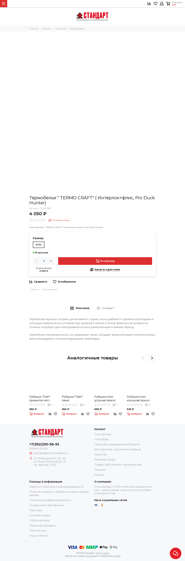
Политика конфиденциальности (50, 500)
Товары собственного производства (118, 464)
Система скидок (39, 515)
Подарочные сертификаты (46, 505)
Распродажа (50, 289)
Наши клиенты (38, 535)
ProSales (89, 555)
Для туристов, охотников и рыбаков (117, 449)
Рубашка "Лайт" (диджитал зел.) (39, 398)
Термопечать (37, 530)
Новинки (100, 469)
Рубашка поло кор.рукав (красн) (138, 398)
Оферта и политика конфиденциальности (56, 486)
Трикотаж (100, 454)
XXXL (39, 244)
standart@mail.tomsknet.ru (51, 453)
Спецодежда (102, 434)
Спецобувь (101, 439)
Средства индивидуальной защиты (117, 444)
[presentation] (143, 358)
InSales (117, 555)
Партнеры (35, 510)
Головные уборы (105, 459)
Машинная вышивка (42, 525)
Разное (99, 474)
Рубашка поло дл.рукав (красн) (104, 398)
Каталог (35, 289)
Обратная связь (39, 520)
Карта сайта (102, 553)
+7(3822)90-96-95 (44, 444)
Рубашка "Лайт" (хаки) (72, 398)
